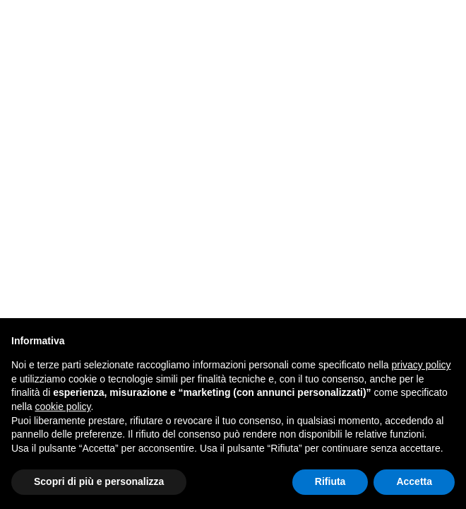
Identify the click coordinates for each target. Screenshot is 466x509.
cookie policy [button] (62, 406)
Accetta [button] (414, 481)
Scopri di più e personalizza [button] (99, 481)
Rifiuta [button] (330, 481)
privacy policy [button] (421, 364)
